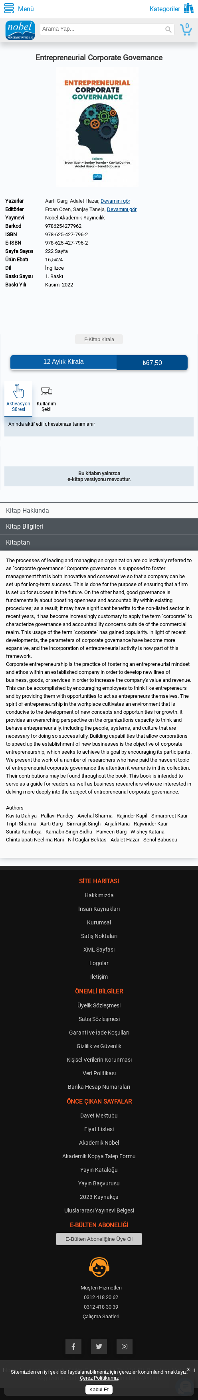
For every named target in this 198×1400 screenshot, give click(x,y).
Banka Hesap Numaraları (99, 1087)
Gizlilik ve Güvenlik (99, 1046)
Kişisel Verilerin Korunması (99, 1059)
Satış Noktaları (99, 936)
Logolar (99, 963)
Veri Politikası (99, 1073)
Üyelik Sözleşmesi (99, 1005)
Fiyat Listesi (99, 1129)
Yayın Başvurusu (99, 1183)
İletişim (99, 976)
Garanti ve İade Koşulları (99, 1032)
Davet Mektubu (99, 1115)
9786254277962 (63, 226)
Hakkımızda (99, 895)
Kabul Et (99, 1389)
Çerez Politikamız (99, 1378)
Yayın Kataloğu (99, 1170)
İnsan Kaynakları (99, 909)
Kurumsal (99, 922)
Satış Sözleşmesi (99, 1019)
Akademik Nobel (99, 1142)
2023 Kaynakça (99, 1197)
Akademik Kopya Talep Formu (99, 1156)
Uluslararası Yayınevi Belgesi (99, 1210)
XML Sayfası (99, 949)
